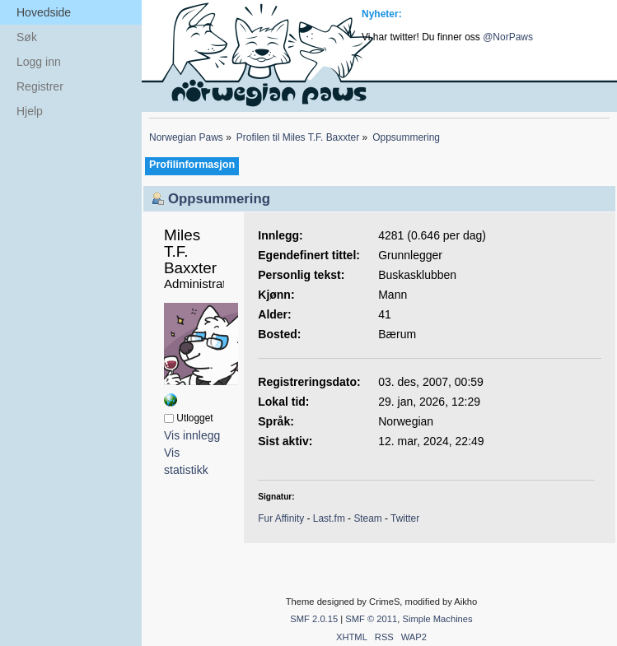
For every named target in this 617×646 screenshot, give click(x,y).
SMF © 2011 (371, 619)
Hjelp (29, 111)
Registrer (39, 86)
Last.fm (329, 518)
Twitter (404, 518)
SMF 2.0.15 (314, 619)
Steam (367, 518)
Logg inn (38, 61)
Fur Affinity (281, 518)
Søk (26, 37)
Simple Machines (437, 619)
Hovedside (43, 12)
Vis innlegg (192, 435)
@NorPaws (508, 37)
